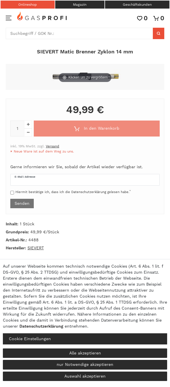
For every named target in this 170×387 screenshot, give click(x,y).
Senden (22, 203)
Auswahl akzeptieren (85, 376)
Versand (52, 146)
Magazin (79, 5)
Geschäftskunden (137, 5)
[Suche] (158, 33)
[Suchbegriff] (79, 33)
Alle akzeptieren (85, 353)
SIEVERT (35, 248)
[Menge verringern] (28, 133)
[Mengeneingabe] (17, 129)
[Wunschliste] (142, 18)
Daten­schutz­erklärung (41, 326)
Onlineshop (27, 5)
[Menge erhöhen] (28, 125)
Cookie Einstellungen (30, 338)
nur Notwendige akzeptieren (85, 364)
